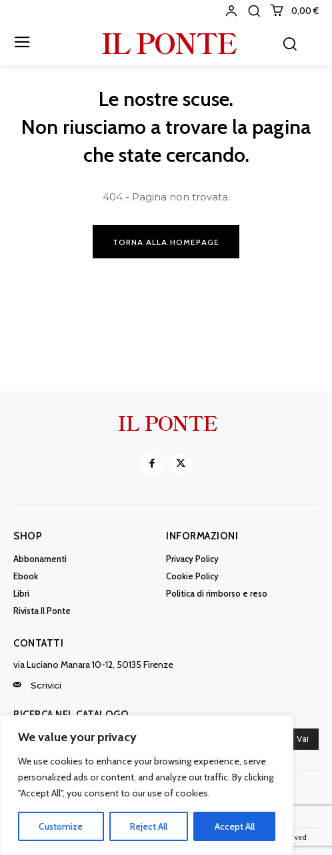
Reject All (148, 826)
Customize (61, 826)
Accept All (235, 826)
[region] (146, 785)
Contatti (38, 643)
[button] (254, 10)
